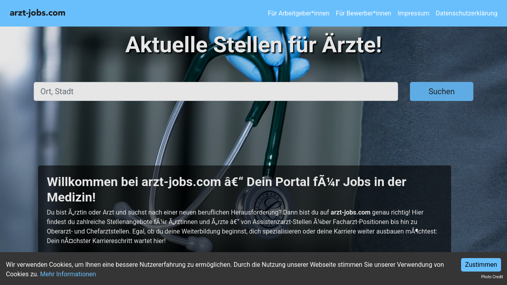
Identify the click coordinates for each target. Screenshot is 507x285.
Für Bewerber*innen (363, 13)
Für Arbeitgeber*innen (298, 13)
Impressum (414, 13)
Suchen (442, 91)
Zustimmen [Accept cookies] (481, 264)
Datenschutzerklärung (466, 13)
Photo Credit (492, 277)
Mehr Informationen (68, 274)
